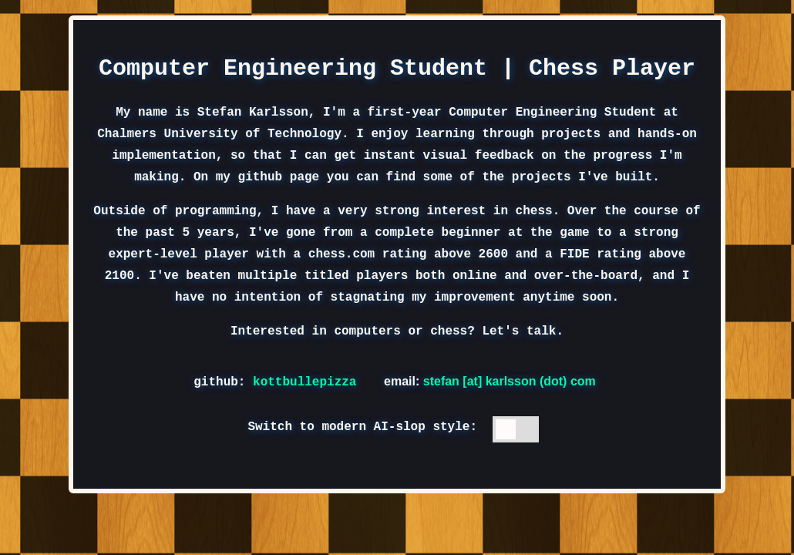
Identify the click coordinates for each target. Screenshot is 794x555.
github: (278, 380)
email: (490, 381)
